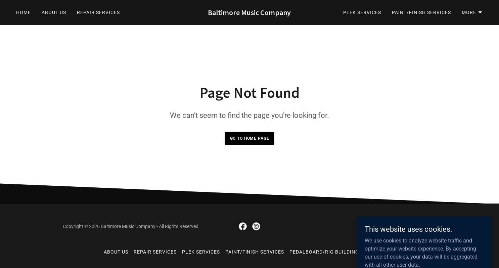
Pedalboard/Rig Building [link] (324, 252)
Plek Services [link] (362, 12)
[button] (472, 12)
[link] (249, 13)
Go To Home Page (249, 138)
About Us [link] (54, 12)
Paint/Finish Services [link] (421, 12)
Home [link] (23, 12)
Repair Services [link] (98, 12)
